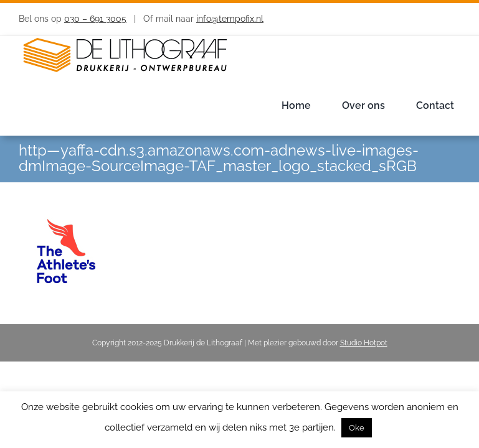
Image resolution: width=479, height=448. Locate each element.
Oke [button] (356, 427)
